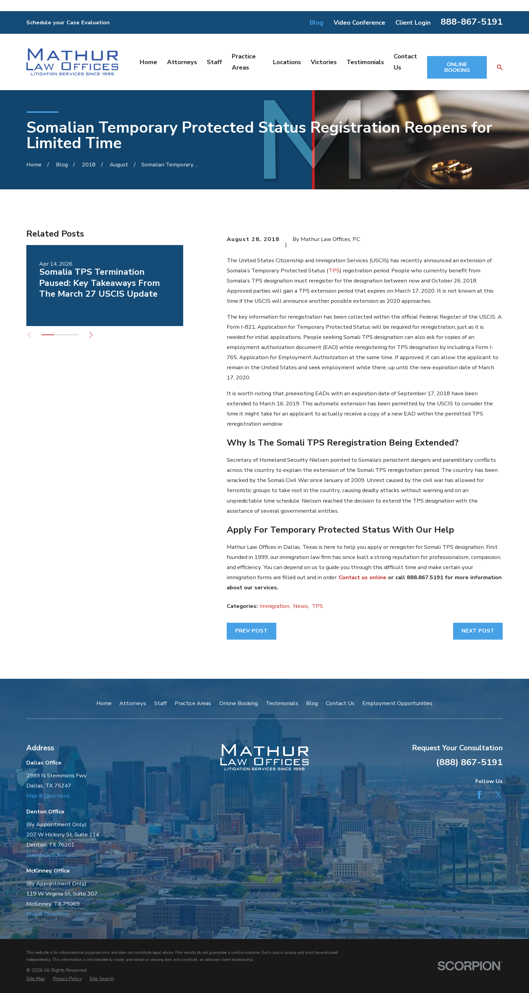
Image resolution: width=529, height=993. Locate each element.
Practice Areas (193, 703)
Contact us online (362, 577)
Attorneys (132, 703)
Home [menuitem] (148, 62)
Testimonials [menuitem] (365, 62)
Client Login (412, 22)
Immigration (274, 606)
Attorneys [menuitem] (182, 62)
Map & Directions (48, 796)
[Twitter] (498, 795)
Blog (317, 22)
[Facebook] (479, 795)
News (300, 606)
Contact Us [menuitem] (405, 62)
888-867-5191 (472, 22)
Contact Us (340, 703)
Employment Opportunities (397, 703)
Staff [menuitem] (214, 62)
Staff (160, 703)
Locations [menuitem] (287, 62)
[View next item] (91, 335)
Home (104, 703)
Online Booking (238, 703)
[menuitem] (35, 978)
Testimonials (282, 703)
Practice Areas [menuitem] (244, 62)
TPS (334, 270)
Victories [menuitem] (324, 62)
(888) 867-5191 (469, 762)
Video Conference (359, 22)
